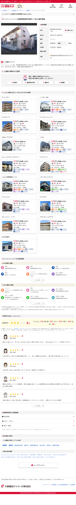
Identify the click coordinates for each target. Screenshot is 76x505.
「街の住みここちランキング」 (20, 328)
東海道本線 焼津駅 (56, 55)
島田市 (49, 445)
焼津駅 (63, 82)
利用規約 (54, 484)
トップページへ (39, 465)
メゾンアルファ (50, 457)
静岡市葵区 (55, 445)
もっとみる (37, 280)
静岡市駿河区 (34, 445)
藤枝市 (47, 82)
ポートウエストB (38, 457)
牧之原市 (42, 445)
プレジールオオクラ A (8, 457)
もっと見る (37, 405)
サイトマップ (46, 484)
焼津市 (15, 82)
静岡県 (28, 10)
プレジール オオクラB (24, 457)
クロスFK (32, 454)
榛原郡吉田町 (31, 82)
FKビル (39, 454)
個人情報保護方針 (63, 484)
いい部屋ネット (5, 10)
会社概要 (72, 484)
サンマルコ (47, 454)
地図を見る (69, 30)
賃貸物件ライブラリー (18, 10)
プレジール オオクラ (59, 454)
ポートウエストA (22, 454)
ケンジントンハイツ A (8, 454)
